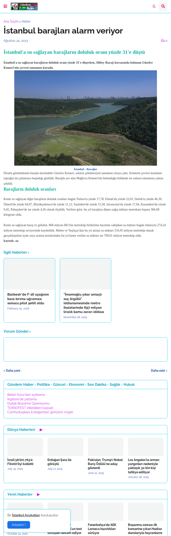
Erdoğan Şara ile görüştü (59, 462)
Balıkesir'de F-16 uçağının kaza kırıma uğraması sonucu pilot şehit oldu (28, 298)
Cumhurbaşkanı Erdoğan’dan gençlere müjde (40, 412)
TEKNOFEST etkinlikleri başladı (30, 408)
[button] (5, 6)
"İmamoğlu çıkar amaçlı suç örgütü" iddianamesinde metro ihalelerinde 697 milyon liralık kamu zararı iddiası (84, 303)
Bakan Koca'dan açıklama (26, 394)
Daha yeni (13, 370)
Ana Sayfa (11, 21)
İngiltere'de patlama (22, 399)
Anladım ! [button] (19, 525)
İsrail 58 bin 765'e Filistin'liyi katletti (20, 462)
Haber (26, 21)
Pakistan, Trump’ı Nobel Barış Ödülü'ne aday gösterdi (105, 464)
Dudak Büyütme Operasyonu (28, 403)
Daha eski (158, 370)
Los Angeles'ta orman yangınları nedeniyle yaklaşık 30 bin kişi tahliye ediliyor (143, 466)
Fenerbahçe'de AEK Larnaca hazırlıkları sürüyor (102, 529)
